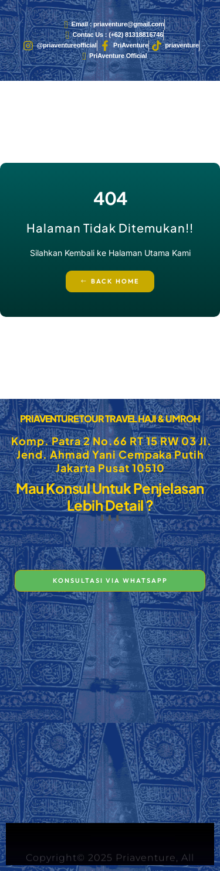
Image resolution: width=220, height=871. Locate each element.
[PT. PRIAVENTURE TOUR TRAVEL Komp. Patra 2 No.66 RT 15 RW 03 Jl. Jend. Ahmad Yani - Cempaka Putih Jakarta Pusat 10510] (110, 712)
